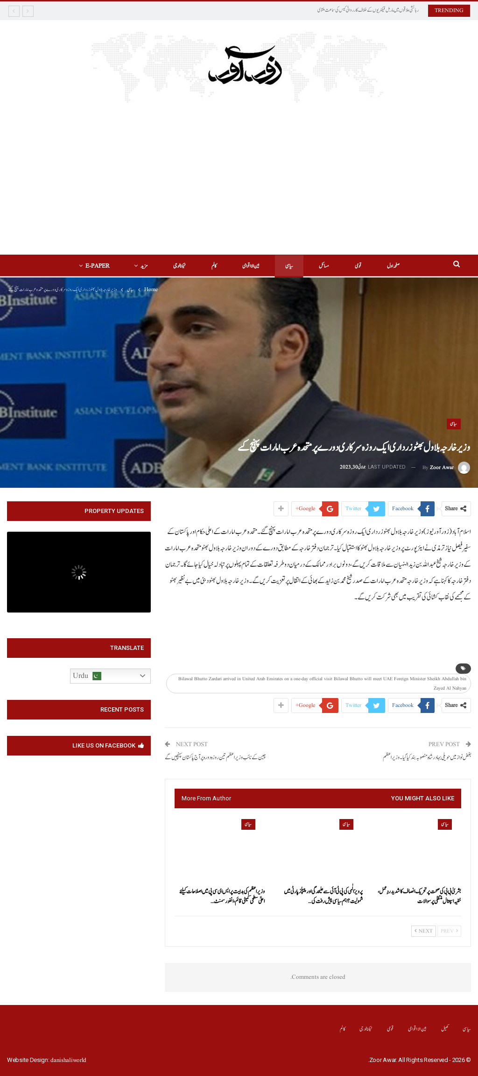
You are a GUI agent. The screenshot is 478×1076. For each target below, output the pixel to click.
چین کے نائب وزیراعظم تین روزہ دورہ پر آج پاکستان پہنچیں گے (215, 757)
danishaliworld (68, 1060)
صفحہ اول (393, 266)
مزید (144, 266)
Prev (449, 931)
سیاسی (289, 266)
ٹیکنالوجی (179, 266)
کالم (214, 266)
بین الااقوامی (251, 266)
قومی (358, 266)
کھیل (445, 1029)
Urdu (87, 676)
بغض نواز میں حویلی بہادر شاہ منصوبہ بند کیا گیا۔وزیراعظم (427, 757)
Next (424, 931)
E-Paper (97, 266)
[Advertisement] (239, 172)
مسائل (324, 266)
